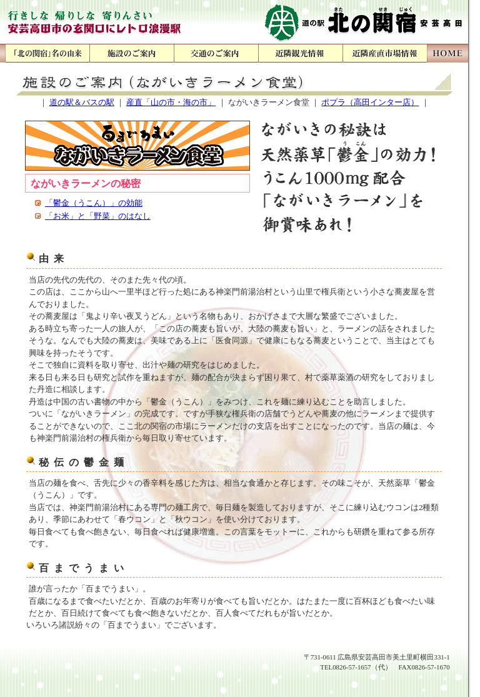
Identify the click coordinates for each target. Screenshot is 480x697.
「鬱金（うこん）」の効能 (93, 203)
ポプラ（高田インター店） (370, 102)
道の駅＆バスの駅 (81, 102)
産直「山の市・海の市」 (171, 102)
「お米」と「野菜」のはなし (98, 216)
